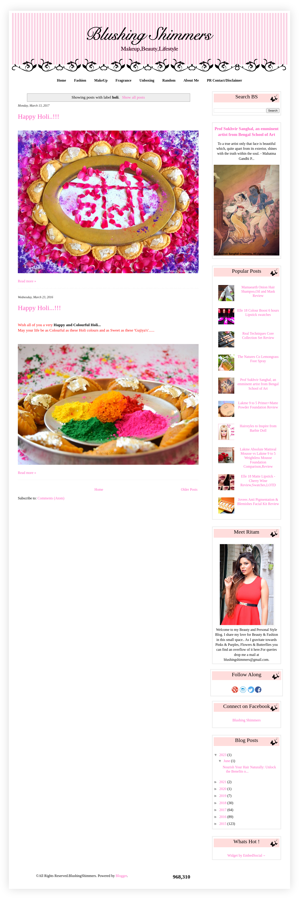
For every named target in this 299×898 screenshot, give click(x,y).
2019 (223, 796)
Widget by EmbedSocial (246, 855)
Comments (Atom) (50, 498)
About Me (191, 80)
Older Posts (189, 489)
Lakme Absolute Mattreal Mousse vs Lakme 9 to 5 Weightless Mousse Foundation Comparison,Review (258, 457)
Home (61, 80)
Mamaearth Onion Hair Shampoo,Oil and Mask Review (258, 291)
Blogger (121, 876)
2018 (223, 803)
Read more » (27, 281)
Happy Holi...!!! (39, 307)
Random (169, 80)
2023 (223, 755)
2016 (223, 817)
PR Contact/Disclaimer (224, 80)
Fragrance (123, 80)
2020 (223, 789)
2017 (223, 810)
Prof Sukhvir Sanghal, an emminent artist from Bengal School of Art (257, 384)
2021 (223, 782)
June (227, 761)
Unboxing (146, 80)
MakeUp (101, 80)
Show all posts (133, 97)
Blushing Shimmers (247, 720)
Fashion (80, 80)
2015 (223, 824)
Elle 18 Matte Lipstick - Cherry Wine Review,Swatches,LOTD (258, 480)
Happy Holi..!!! (38, 116)
